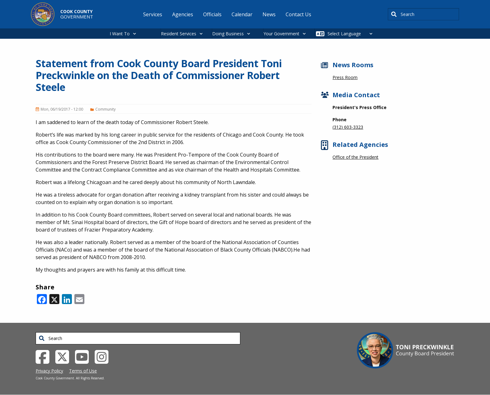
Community (105, 109)
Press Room (345, 77)
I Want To (120, 34)
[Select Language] (351, 34)
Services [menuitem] (152, 14)
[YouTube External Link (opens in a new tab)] (84, 356)
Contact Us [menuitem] (298, 14)
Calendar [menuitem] (242, 14)
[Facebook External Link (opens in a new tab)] (45, 356)
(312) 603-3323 (347, 127)
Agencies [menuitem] (182, 14)
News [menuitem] (269, 14)
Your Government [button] (281, 34)
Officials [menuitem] (212, 14)
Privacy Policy (49, 371)
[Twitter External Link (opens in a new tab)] (64, 356)
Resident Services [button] (178, 34)
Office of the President (355, 157)
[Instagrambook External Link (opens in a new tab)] (104, 356)
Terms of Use (83, 371)
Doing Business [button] (228, 34)
